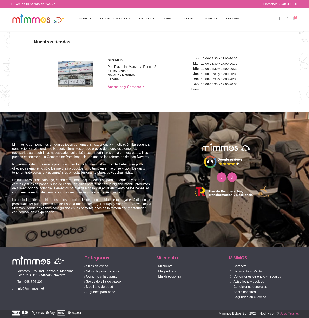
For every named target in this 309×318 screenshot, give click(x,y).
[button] (280, 18)
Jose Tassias (289, 313)
